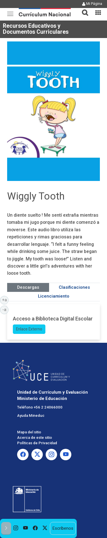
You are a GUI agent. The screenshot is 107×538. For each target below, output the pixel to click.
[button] (82, 9)
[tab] (82, 9)
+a (5, 299)
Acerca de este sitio (34, 437)
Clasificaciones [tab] (74, 287)
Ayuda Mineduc (31, 415)
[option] (16, 528)
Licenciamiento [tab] (53, 296)
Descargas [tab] (28, 287)
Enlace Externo (29, 329)
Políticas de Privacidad (37, 443)
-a (5, 309)
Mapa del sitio (29, 432)
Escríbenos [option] (62, 528)
